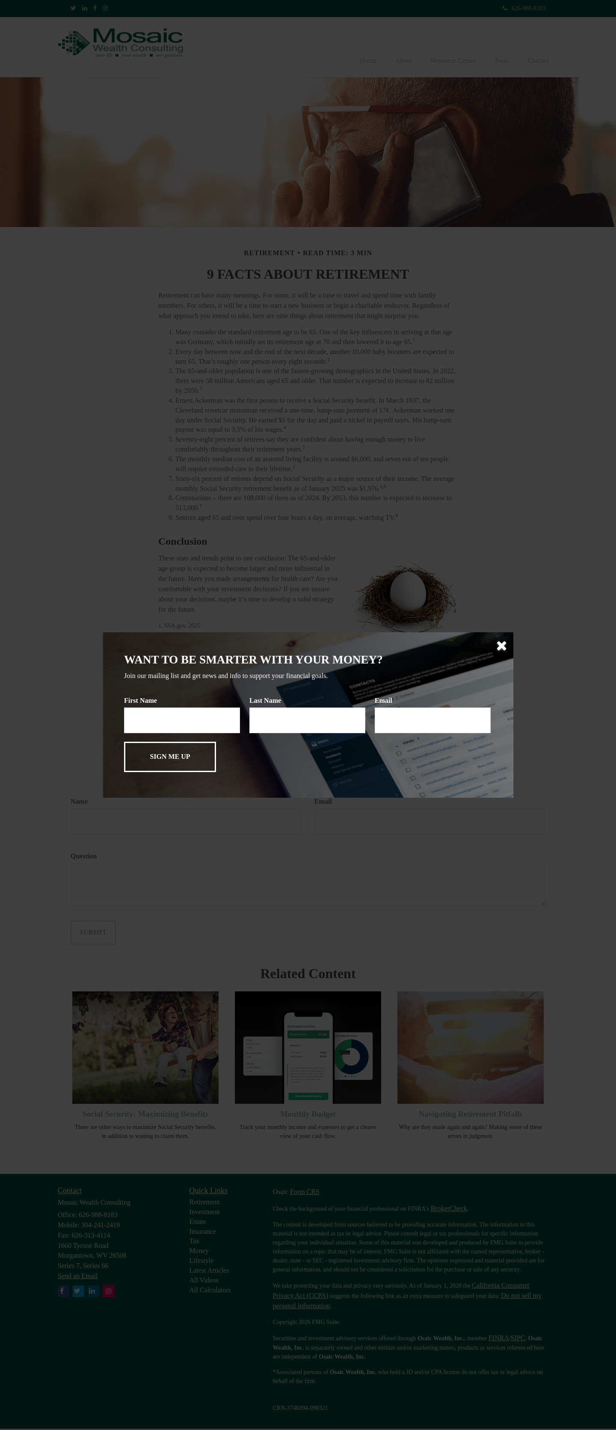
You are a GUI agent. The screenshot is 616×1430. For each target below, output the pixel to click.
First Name (140, 700)
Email (383, 700)
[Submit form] (170, 757)
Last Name (265, 700)
